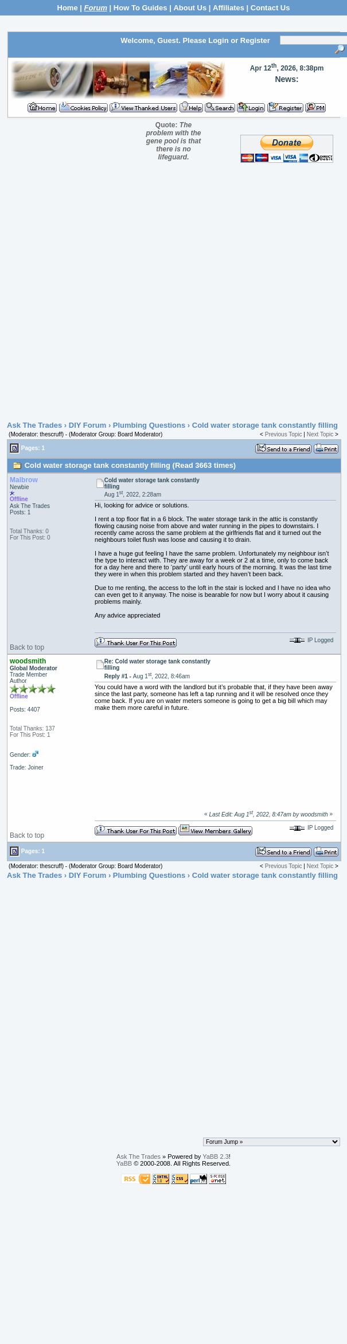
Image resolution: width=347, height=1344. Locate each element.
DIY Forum (88, 425)
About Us (189, 7)
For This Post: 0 (30, 537)
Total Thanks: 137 (32, 728)
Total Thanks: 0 (29, 531)
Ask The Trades (34, 425)
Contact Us (270, 7)
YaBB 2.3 (215, 1156)
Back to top (27, 647)
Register (255, 40)
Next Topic (320, 434)
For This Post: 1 (30, 735)
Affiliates (228, 7)
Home (67, 7)
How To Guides (140, 7)
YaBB (124, 1163)
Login (218, 40)
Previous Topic (283, 434)
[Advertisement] (171, 295)
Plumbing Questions (149, 425)
